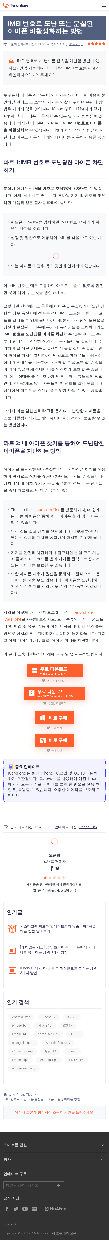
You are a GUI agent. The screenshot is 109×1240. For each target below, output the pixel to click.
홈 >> (9, 1095)
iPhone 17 (49, 1017)
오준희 (12, 44)
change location (23, 1043)
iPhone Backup (22, 1051)
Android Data (21, 1017)
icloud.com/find (47, 510)
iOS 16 (75, 1034)
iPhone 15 (44, 1025)
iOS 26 (72, 1017)
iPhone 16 (19, 1025)
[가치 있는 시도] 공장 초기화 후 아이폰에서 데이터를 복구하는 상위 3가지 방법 (57, 949)
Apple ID (50, 1051)
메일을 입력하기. (33, 1185)
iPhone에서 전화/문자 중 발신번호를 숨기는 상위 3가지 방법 (58, 970)
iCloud (72, 1051)
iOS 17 (67, 1025)
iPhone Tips (76, 44)
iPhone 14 (19, 1034)
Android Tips (49, 1060)
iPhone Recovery (23, 1068)
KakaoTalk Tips (48, 1034)
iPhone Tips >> (26, 1094)
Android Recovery (58, 1043)
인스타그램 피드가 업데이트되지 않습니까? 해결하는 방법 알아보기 (58, 928)
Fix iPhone (76, 1060)
